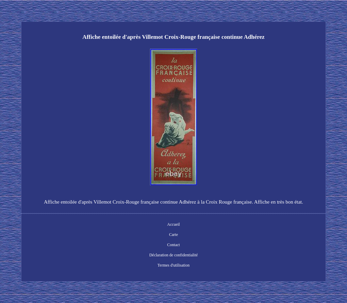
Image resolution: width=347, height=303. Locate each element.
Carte (173, 234)
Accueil (173, 224)
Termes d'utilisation (173, 265)
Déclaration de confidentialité (173, 255)
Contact (173, 244)
